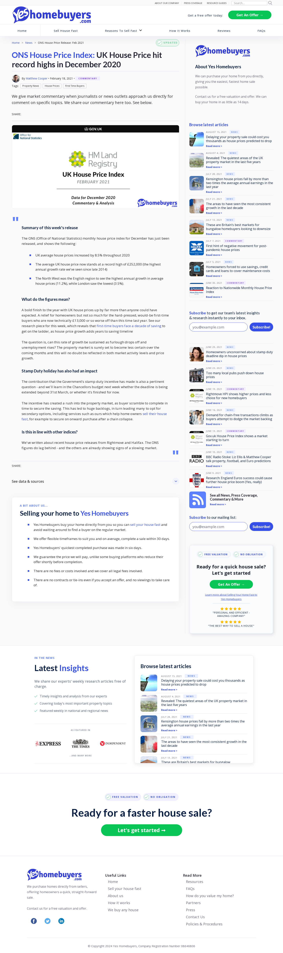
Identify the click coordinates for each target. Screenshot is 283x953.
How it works (119, 902)
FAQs (261, 31)
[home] (51, 14)
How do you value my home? (210, 895)
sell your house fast (145, 524)
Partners (193, 902)
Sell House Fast (66, 31)
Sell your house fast (124, 888)
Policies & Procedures (204, 924)
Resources (194, 881)
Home (22, 31)
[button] (123, 30)
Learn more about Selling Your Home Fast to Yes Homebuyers (231, 597)
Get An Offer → (249, 15)
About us (115, 895)
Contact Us (195, 917)
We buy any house (123, 909)
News (28, 43)
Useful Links (115, 875)
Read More (192, 875)
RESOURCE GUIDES (216, 3)
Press (190, 909)
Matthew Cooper (36, 78)
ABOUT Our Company (167, 3)
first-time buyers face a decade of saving (129, 326)
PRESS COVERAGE (193, 3)
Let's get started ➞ (141, 830)
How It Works (179, 31)
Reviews (224, 31)
